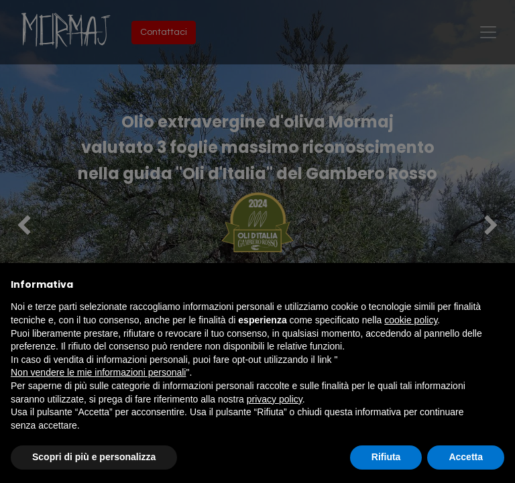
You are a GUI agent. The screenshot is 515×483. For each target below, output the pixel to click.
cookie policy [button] (410, 320)
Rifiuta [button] (386, 456)
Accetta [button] (466, 456)
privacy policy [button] (274, 399)
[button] (497, 284)
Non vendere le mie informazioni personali (98, 372)
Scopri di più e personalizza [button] (94, 456)
